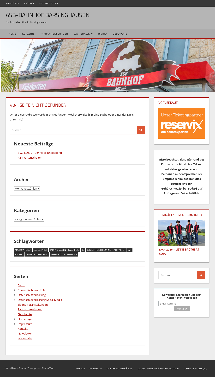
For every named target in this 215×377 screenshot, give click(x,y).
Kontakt (23, 328)
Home (12, 34)
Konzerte (28, 34)
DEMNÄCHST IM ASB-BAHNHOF (180, 214)
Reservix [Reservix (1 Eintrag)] (55, 254)
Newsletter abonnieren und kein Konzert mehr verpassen (182, 296)
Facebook (29, 3)
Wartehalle (83, 34)
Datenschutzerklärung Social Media (40, 300)
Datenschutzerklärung (32, 295)
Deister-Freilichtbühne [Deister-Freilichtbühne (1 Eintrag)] (99, 250)
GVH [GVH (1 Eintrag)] (129, 250)
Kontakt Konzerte (48, 3)
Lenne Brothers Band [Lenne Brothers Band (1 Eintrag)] (37, 254)
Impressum (25, 324)
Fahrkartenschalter (54, 34)
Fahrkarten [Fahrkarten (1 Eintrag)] (119, 250)
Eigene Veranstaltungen (33, 304)
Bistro (102, 34)
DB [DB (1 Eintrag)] (83, 250)
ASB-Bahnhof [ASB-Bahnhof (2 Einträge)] (40, 250)
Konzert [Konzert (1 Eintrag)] (19, 254)
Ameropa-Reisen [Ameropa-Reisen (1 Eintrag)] (23, 250)
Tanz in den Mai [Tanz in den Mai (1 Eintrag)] (69, 254)
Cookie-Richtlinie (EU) (31, 290)
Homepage (25, 319)
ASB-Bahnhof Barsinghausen (48, 14)
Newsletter (25, 333)
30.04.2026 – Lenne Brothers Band (40, 153)
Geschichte (120, 34)
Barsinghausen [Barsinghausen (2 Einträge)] (58, 250)
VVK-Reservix (12, 3)
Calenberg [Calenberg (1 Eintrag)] (73, 250)
